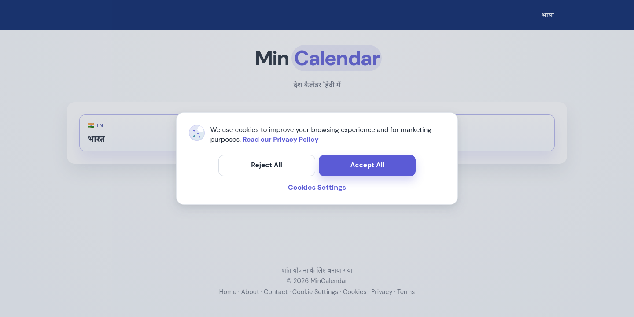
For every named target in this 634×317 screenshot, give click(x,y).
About (250, 292)
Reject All (266, 165)
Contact (276, 292)
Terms (406, 292)
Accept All (367, 165)
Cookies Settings (317, 187)
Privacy (381, 292)
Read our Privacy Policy (281, 139)
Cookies (355, 292)
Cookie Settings (315, 292)
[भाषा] (547, 15)
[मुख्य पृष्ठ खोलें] (317, 58)
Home (227, 292)
